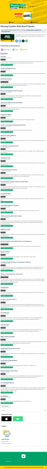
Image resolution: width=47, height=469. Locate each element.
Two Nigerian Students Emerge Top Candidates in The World (16, 262)
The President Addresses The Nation (10, 205)
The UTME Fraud (5, 312)
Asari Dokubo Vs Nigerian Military (9, 360)
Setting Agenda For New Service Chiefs (10, 348)
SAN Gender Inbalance (6, 79)
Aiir (42, 467)
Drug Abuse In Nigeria (6, 114)
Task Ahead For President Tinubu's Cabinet (11, 216)
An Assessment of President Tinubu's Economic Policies (14, 181)
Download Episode (9, 64)
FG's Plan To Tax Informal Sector (9, 299)
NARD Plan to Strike (6, 229)
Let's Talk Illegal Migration (7, 382)
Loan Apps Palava (5, 324)
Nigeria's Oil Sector (5, 251)
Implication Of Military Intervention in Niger (11, 102)
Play (3, 64)
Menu (11, 22)
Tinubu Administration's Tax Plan (9, 169)
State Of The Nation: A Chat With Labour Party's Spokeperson (16, 241)
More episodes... (5, 406)
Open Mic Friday (5, 287)
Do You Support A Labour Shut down (10, 146)
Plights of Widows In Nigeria (8, 336)
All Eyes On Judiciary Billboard (8, 135)
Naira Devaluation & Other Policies (9, 371)
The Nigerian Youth (5, 158)
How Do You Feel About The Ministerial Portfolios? (13, 125)
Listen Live (34, 22)
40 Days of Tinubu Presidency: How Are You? (12, 274)
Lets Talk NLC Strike (5, 193)
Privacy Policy (8, 461)
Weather (3, 426)
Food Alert (3, 56)
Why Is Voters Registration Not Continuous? (12, 90)
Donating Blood (5, 396)
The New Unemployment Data (8, 68)
